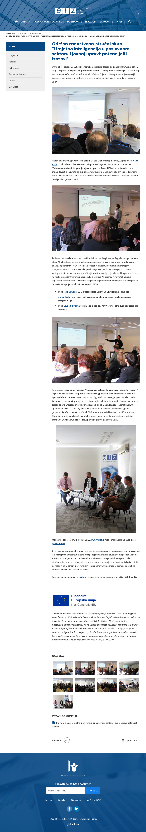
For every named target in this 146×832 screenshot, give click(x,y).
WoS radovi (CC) (94, 800)
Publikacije (14, 68)
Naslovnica (11, 34)
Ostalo (12, 80)
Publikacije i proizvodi (82, 21)
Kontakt (61, 800)
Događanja (35, 34)
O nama (25, 21)
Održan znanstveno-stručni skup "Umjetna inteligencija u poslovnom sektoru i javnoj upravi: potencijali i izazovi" (65, 36)
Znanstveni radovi (17, 74)
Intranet (48, 800)
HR (134, 13)
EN (139, 13)
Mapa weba (76, 800)
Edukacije (106, 21)
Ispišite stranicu (132, 740)
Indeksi (12, 61)
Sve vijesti (13, 86)
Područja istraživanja (49, 21)
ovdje (81, 577)
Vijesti (120, 21)
